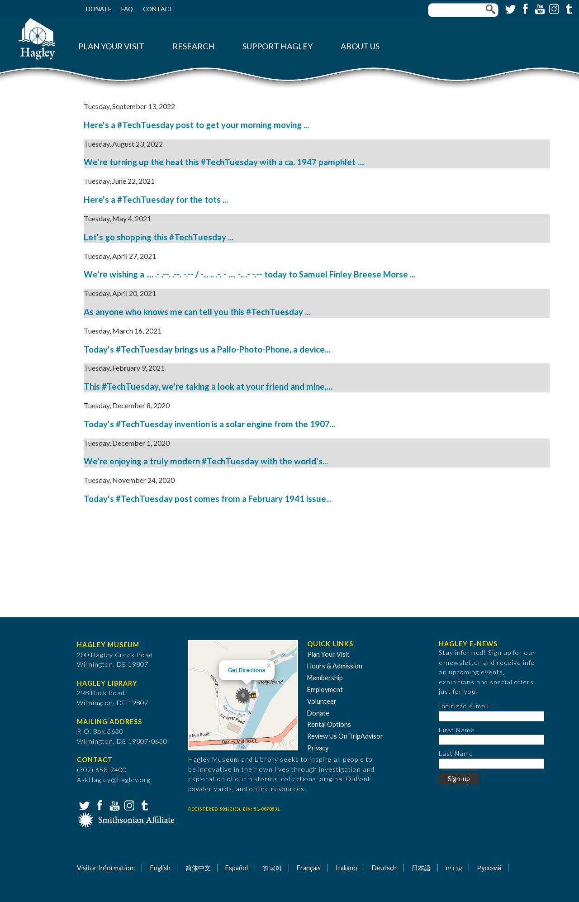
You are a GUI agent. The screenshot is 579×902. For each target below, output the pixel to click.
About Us (360, 46)
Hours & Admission (334, 666)
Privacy (317, 748)
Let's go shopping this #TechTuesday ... (158, 237)
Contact (158, 9)
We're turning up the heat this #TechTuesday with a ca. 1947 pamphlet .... (224, 162)
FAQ (127, 9)
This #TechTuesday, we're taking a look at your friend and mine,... (208, 386)
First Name (457, 730)
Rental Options (329, 724)
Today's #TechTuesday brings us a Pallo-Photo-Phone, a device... (207, 349)
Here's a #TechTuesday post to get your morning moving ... (196, 125)
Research (193, 46)
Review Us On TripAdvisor (345, 736)
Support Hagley (277, 46)
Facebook (524, 8)
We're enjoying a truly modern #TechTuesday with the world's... (206, 461)
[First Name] (491, 740)
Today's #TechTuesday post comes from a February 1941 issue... (208, 499)
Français (309, 868)
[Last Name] (491, 764)
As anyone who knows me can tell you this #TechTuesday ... (197, 312)
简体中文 (198, 868)
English (160, 868)
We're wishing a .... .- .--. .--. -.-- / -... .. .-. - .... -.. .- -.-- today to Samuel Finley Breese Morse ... (249, 274)
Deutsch (384, 868)
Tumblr (567, 8)
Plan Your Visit (111, 46)
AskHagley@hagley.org (114, 779)
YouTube (539, 8)
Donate (98, 9)
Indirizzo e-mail (464, 706)
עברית (454, 868)
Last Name (456, 753)
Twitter (510, 8)
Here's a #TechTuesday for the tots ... (156, 200)
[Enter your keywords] (463, 10)
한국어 (272, 868)
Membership (325, 678)
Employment (325, 689)
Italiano (346, 868)
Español (236, 868)
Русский (489, 868)
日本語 (421, 868)
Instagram (553, 8)
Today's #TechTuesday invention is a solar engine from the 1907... (209, 424)
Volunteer (322, 701)
